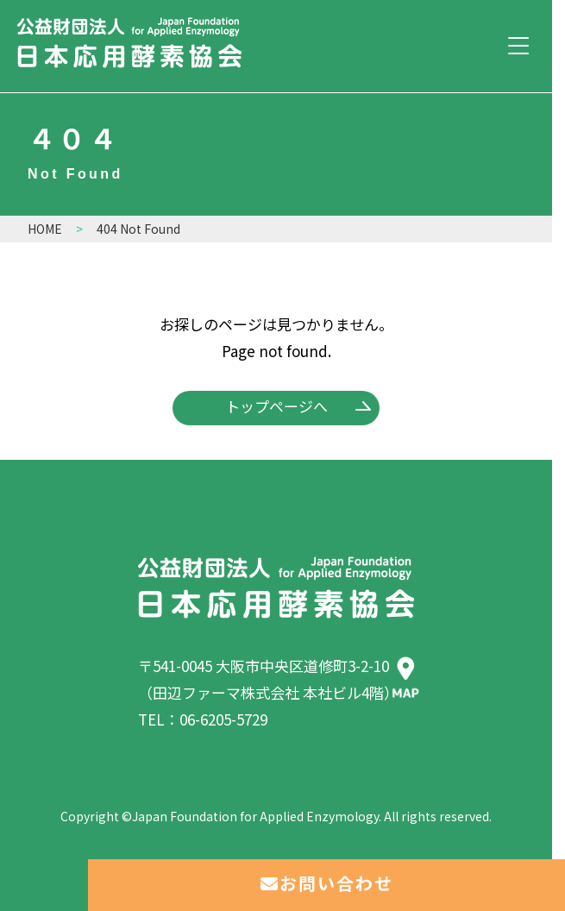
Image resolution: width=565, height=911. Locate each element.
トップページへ (276, 406)
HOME (45, 228)
